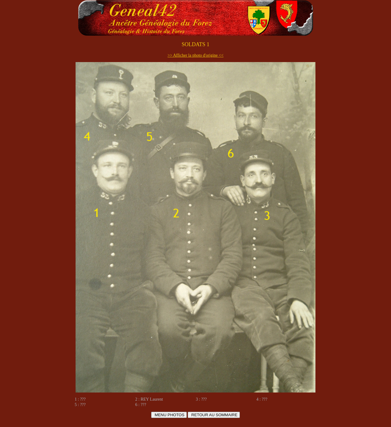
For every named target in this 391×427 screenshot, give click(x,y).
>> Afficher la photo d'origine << (196, 55)
